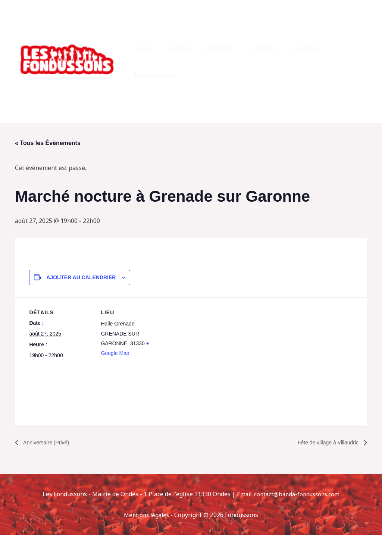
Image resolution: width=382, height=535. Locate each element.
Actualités (215, 61)
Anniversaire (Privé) (49, 442)
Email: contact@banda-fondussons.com (288, 494)
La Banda (254, 61)
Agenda (178, 61)
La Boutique (296, 61)
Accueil (146, 61)
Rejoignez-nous (347, 61)
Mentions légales (146, 515)
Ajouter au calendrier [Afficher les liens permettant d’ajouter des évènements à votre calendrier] (81, 277)
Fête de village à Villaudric (324, 442)
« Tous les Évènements (48, 143)
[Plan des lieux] (211, 348)
